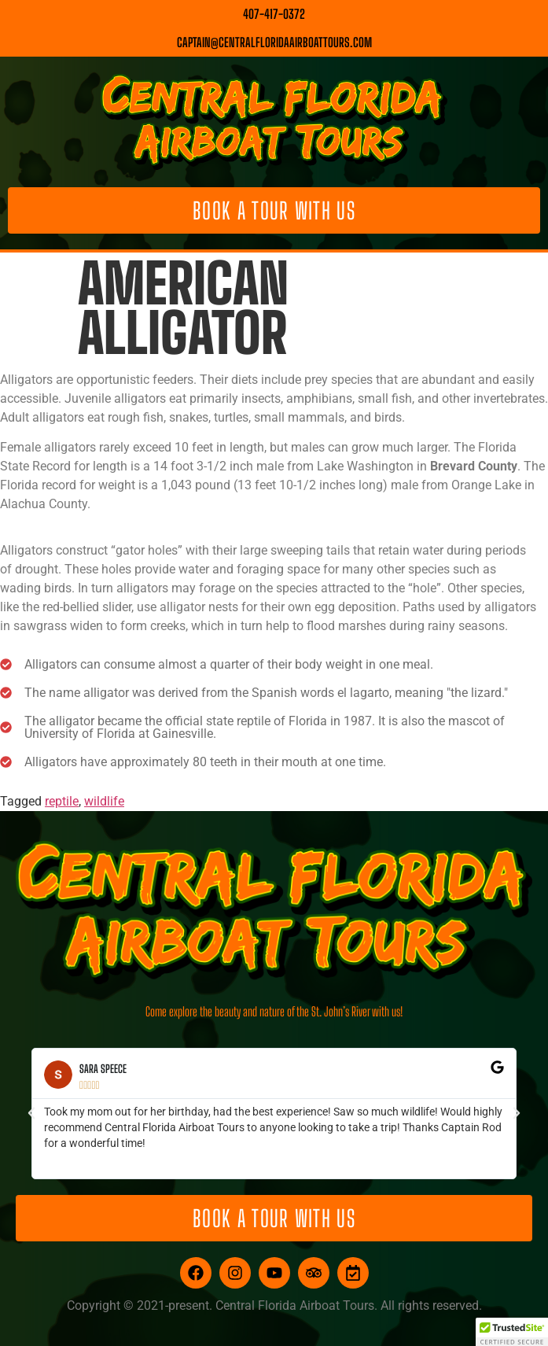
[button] (31, 1113)
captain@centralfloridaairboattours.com (274, 42)
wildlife (104, 801)
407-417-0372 (274, 13)
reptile (62, 801)
